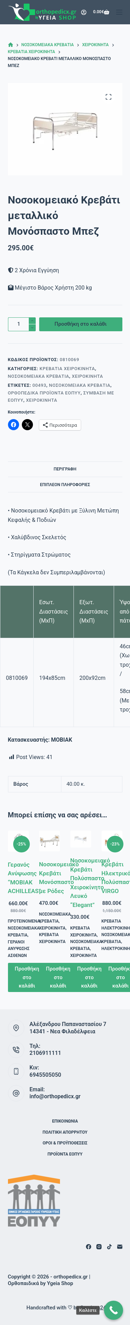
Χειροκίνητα (87, 376)
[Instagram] (99, 1246)
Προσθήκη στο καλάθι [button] (27, 977)
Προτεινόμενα (24, 921)
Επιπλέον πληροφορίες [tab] (65, 484)
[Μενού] (119, 12)
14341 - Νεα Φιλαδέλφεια (62, 1031)
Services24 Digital (101, 1308)
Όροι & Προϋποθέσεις (65, 1143)
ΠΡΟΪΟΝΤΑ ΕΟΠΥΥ (65, 1154)
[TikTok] (109, 1246)
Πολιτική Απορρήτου (65, 1132)
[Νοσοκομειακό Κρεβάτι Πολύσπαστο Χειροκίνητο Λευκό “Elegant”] (80, 839)
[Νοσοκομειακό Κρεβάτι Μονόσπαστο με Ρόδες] (49, 841)
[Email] (119, 1246)
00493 (39, 385)
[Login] (83, 12)
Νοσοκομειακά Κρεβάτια (38, 376)
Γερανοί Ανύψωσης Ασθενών (19, 949)
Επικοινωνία (65, 1121)
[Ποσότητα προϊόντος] (22, 324)
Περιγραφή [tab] (65, 469)
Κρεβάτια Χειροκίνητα (67, 368)
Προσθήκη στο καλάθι (80, 324)
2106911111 (45, 1053)
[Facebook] (88, 1246)
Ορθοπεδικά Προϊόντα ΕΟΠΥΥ (44, 392)
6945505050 (45, 1075)
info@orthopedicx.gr (54, 1096)
